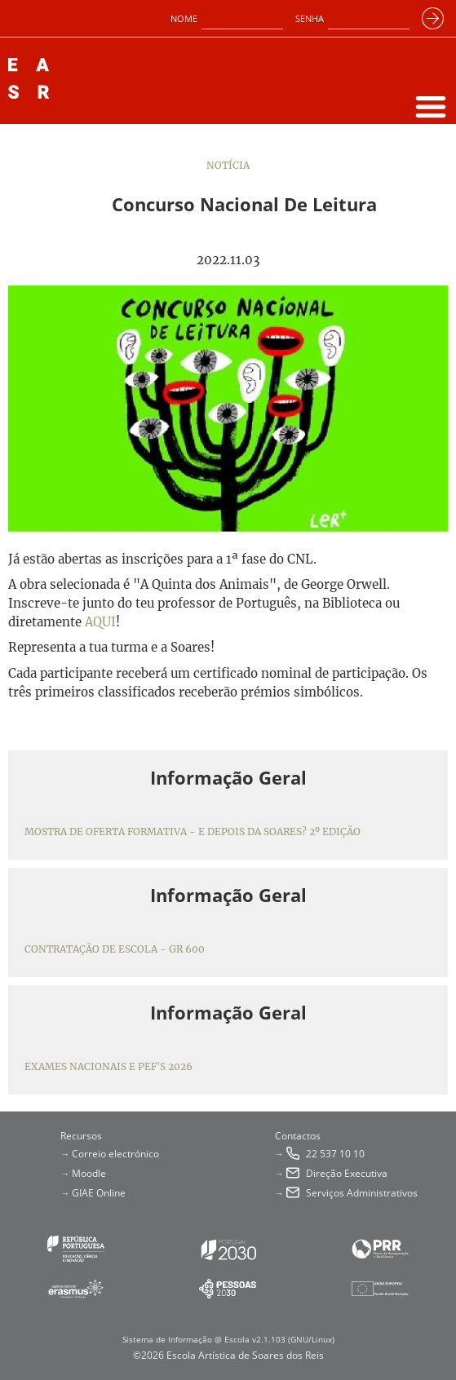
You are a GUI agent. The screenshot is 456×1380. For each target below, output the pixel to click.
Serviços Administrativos (362, 1193)
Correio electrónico (115, 1154)
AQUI (100, 622)
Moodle (89, 1173)
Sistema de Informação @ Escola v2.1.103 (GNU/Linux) (228, 1339)
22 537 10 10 (335, 1154)
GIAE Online (99, 1193)
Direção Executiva (346, 1173)
